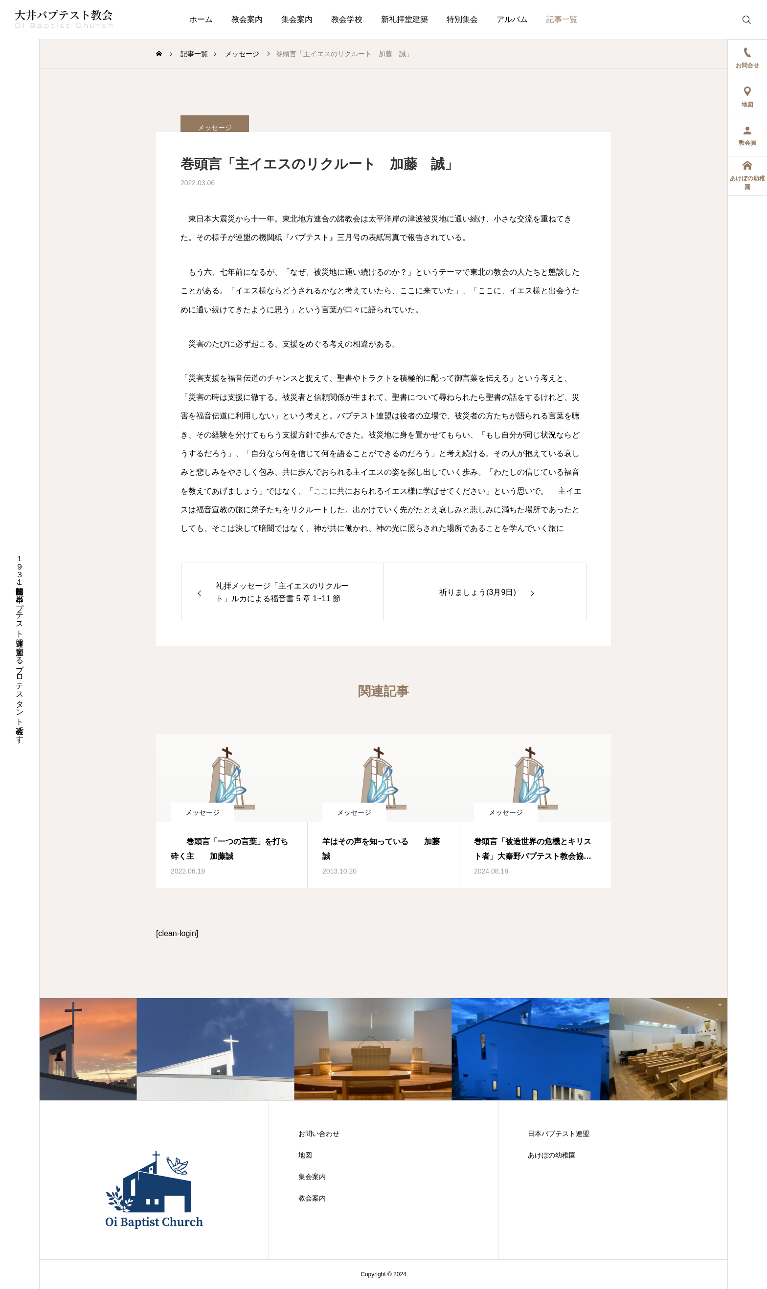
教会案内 (247, 19)
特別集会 (462, 19)
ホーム (201, 19)
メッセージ (202, 812)
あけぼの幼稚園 (552, 1155)
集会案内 (297, 19)
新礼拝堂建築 (404, 19)
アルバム (512, 19)
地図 (305, 1155)
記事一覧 (562, 19)
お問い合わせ (318, 1133)
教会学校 (346, 19)
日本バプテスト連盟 (558, 1133)
